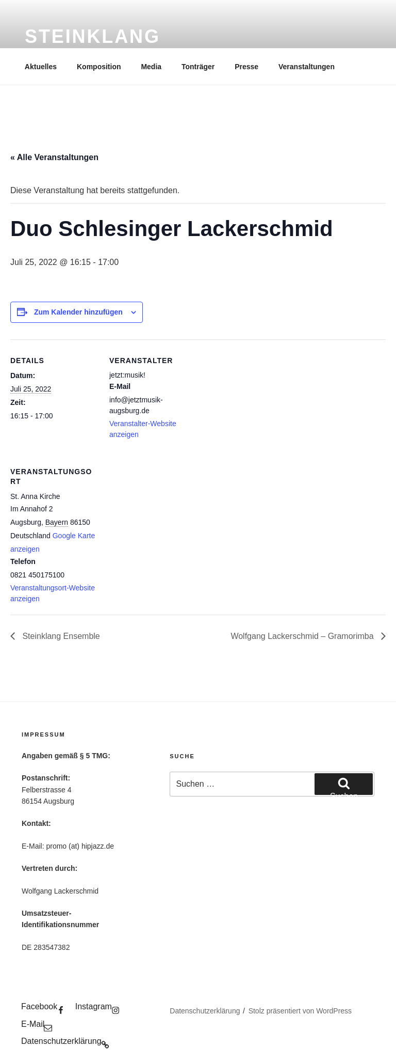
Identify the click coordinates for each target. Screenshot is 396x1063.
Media (151, 66)
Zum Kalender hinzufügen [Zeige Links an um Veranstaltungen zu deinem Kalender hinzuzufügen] (78, 312)
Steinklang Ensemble (60, 636)
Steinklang (92, 36)
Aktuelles (41, 66)
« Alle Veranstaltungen (54, 157)
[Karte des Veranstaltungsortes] (163, 521)
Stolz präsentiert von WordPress (300, 1011)
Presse (246, 66)
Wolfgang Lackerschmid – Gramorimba (303, 636)
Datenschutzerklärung (205, 1011)
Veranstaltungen (306, 66)
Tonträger (198, 66)
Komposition (99, 66)
